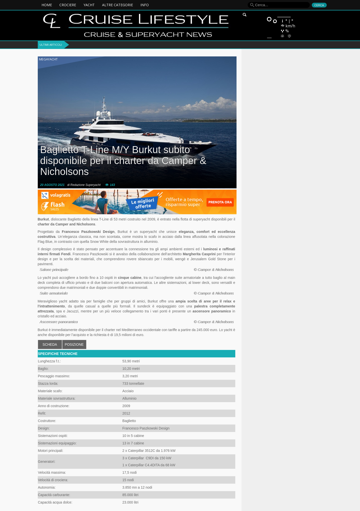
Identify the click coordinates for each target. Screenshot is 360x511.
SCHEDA (49, 344)
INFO (144, 4)
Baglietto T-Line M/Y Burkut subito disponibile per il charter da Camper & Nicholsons (123, 160)
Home (46, 4)
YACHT (89, 4)
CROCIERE (67, 4)
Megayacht (48, 59)
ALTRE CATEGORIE (117, 4)
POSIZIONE (74, 344)
